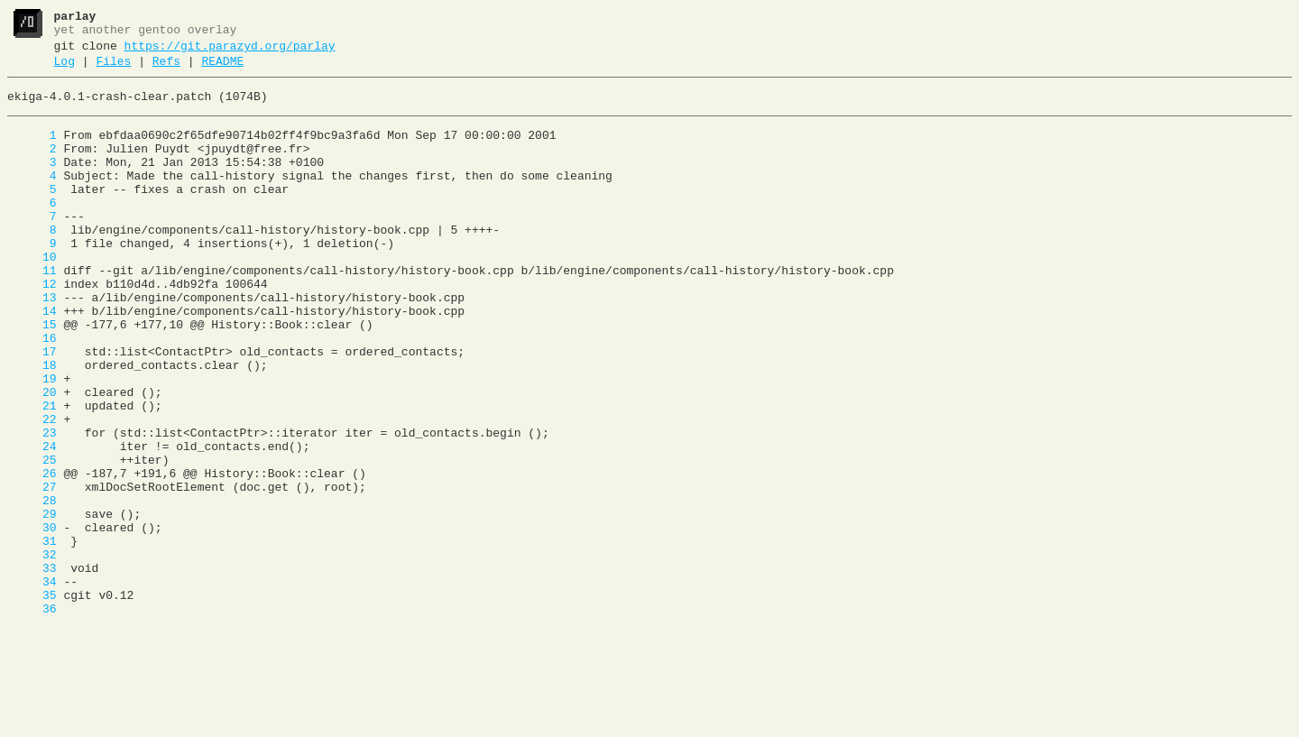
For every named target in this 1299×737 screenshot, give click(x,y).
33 (32, 668)
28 (32, 587)
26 (32, 555)
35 (32, 701)
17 (32, 409)
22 (32, 490)
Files (113, 69)
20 (32, 457)
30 (32, 620)
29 (32, 603)
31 (32, 636)
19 (32, 441)
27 (32, 571)
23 (32, 506)
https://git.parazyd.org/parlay (230, 51)
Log (64, 69)
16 (32, 392)
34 (32, 685)
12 (32, 327)
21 (32, 473)
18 (32, 425)
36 (32, 717)
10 (32, 295)
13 (32, 344)
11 (32, 311)
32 (32, 652)
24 (32, 522)
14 (32, 360)
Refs (166, 69)
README (222, 69)
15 (32, 376)
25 (32, 538)
